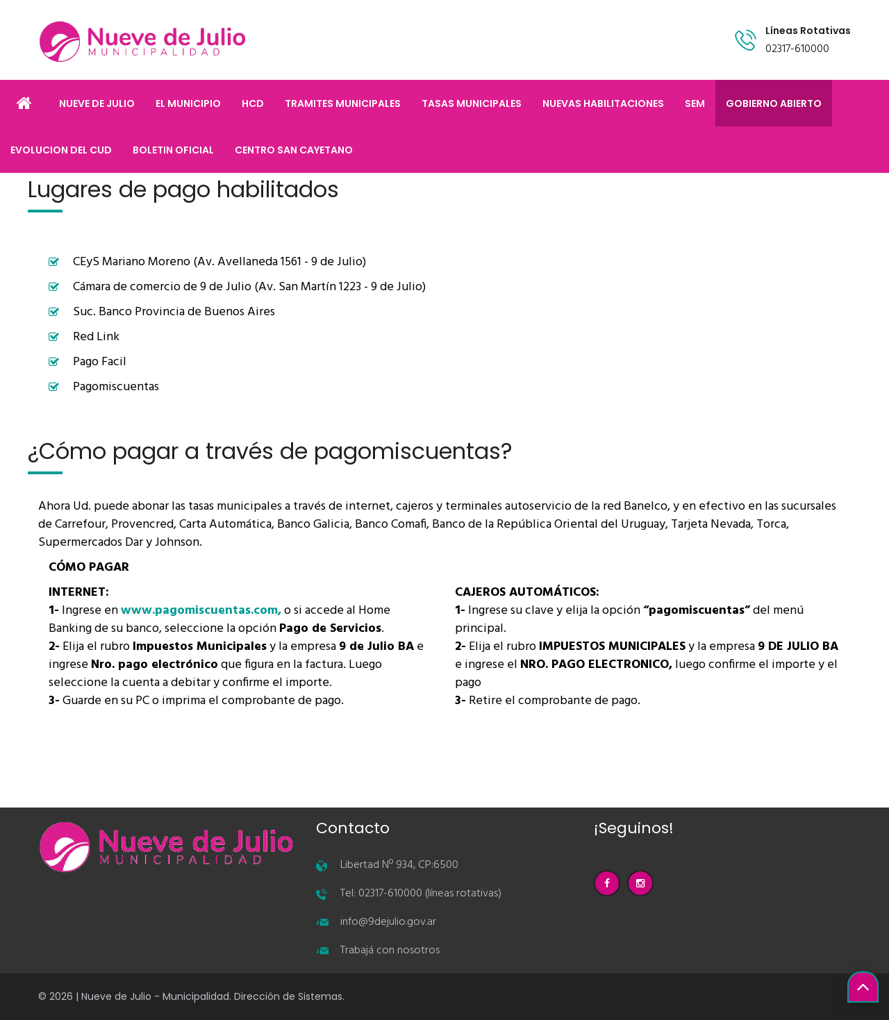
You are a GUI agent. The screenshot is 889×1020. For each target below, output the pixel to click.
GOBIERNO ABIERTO (774, 103)
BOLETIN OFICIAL (173, 150)
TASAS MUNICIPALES (472, 103)
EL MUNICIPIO (188, 103)
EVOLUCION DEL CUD (61, 150)
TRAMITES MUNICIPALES (343, 103)
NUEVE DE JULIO (97, 103)
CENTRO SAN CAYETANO (294, 150)
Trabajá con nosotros (390, 951)
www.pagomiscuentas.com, (201, 611)
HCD (253, 103)
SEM (695, 103)
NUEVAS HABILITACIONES (603, 103)
